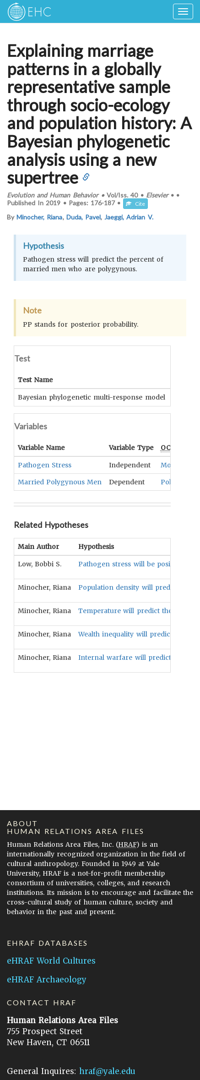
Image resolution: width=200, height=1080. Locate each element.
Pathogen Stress (44, 465)
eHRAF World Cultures (51, 961)
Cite (135, 204)
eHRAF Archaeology (46, 980)
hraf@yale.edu (107, 1071)
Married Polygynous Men (60, 481)
